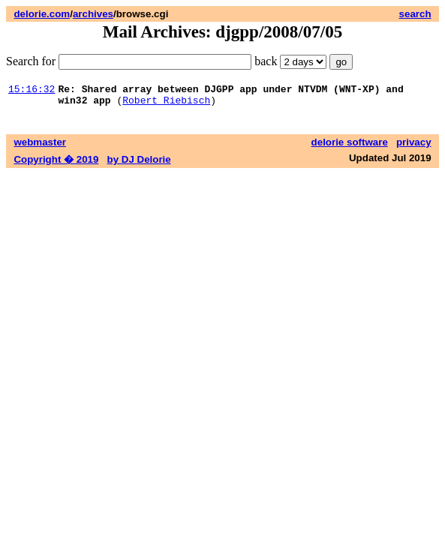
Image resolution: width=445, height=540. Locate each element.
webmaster (40, 146)
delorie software (349, 146)
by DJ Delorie (139, 164)
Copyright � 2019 (56, 164)
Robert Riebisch (166, 104)
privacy (413, 146)
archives (93, 14)
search (415, 14)
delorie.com (42, 14)
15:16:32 (31, 91)
